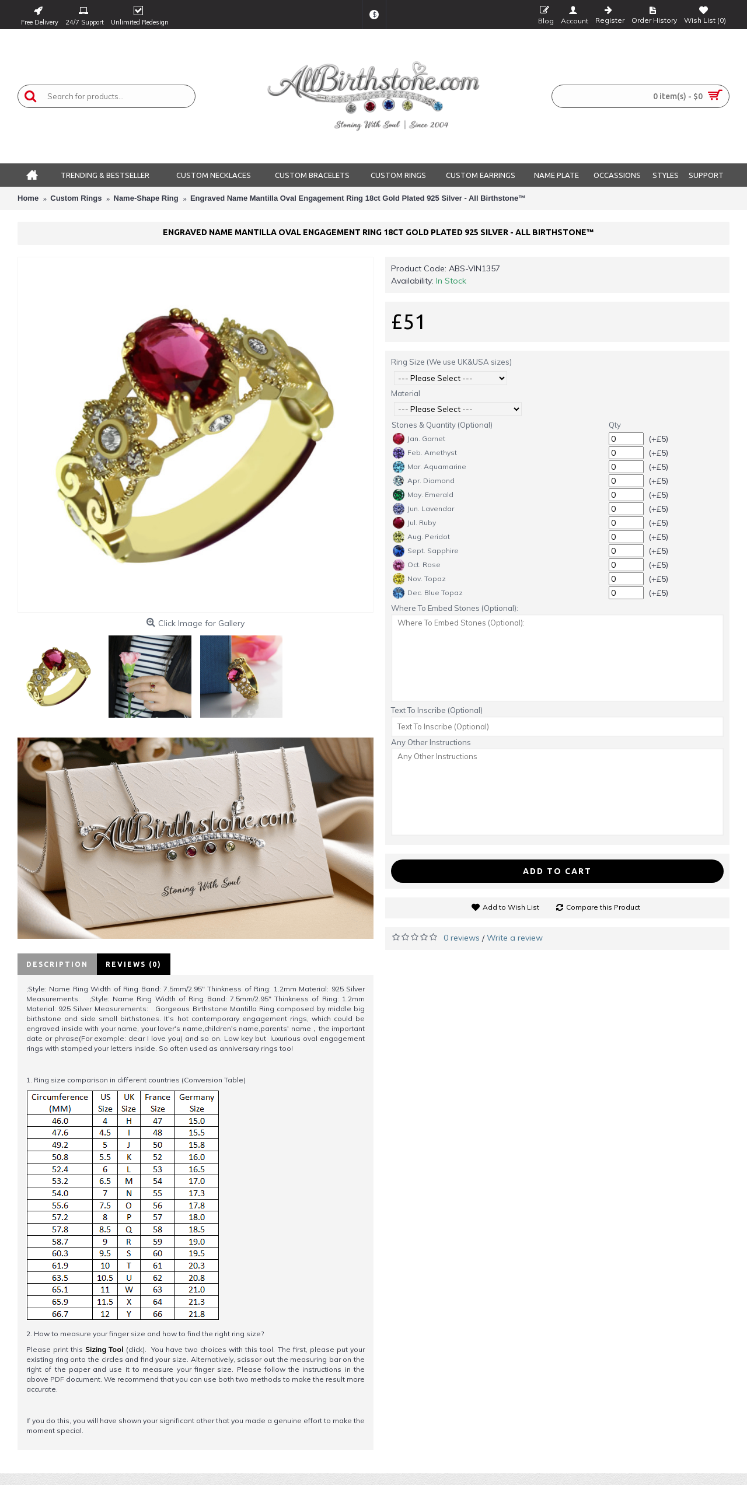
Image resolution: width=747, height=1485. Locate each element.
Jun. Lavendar (423, 509)
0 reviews (462, 937)
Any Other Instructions (431, 742)
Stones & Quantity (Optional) (442, 424)
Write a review (515, 937)
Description (57, 964)
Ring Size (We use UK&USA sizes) (451, 361)
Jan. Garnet (419, 439)
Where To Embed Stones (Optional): (454, 608)
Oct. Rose (417, 565)
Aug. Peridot (421, 537)
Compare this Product (603, 907)
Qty (615, 424)
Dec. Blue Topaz (428, 593)
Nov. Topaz (419, 579)
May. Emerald (423, 495)
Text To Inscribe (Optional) (437, 710)
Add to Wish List (511, 907)
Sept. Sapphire (426, 551)
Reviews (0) (134, 964)
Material (405, 393)
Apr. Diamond (424, 481)
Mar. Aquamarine (429, 467)
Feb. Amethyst (425, 453)
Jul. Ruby (414, 523)
